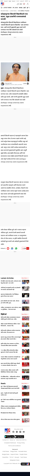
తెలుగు (13, 1)
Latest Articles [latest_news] (7, 278)
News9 (6, 1)
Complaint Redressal (10, 443)
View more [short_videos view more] (25, 383)
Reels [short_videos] (3, 383)
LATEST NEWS (8, 7)
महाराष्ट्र (20, 7)
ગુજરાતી (22, 1)
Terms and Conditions (14, 445)
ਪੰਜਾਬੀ (26, 1)
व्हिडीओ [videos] (4, 314)
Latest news (13, 10)
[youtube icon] (8, 248)
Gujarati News (14, 454)
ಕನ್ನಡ (10, 1)
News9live (5, 457)
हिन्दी (2, 1)
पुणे (27, 7)
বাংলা (17, 1)
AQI (21, 4)
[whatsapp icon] (16, 248)
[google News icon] (12, 248)
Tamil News (23, 457)
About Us (12, 440)
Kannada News (22, 451)
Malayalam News (14, 460)
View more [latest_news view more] (25, 278)
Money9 (17, 457)
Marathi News (4, 10)
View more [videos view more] (25, 314)
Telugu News (13, 451)
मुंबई (24, 7)
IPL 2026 (15, 7)
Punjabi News (23, 454)
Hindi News (5, 451)
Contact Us (5, 440)
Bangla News (5, 454)
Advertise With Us (21, 440)
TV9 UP (11, 457)
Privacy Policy (21, 443)
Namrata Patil (8, 83)
